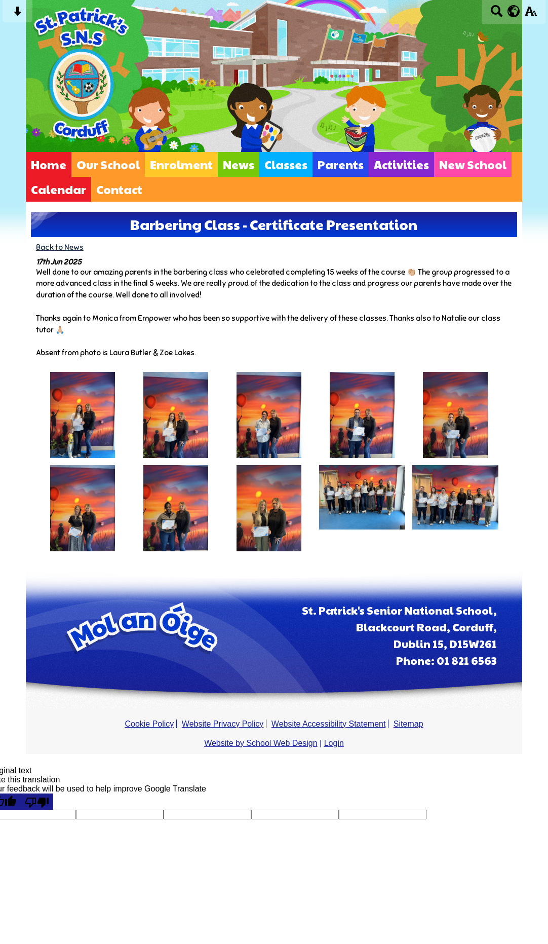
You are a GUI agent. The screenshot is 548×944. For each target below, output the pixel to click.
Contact (119, 189)
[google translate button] (513, 11)
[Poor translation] (37, 802)
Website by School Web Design (261, 743)
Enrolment (181, 164)
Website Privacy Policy (223, 724)
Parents (341, 164)
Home (48, 164)
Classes (285, 164)
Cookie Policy (149, 724)
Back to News (60, 247)
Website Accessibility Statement (328, 724)
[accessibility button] (530, 14)
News (238, 164)
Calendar (58, 189)
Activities (401, 164)
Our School (108, 164)
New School (472, 164)
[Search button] (496, 14)
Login (334, 743)
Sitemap (408, 724)
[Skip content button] (17, 14)
